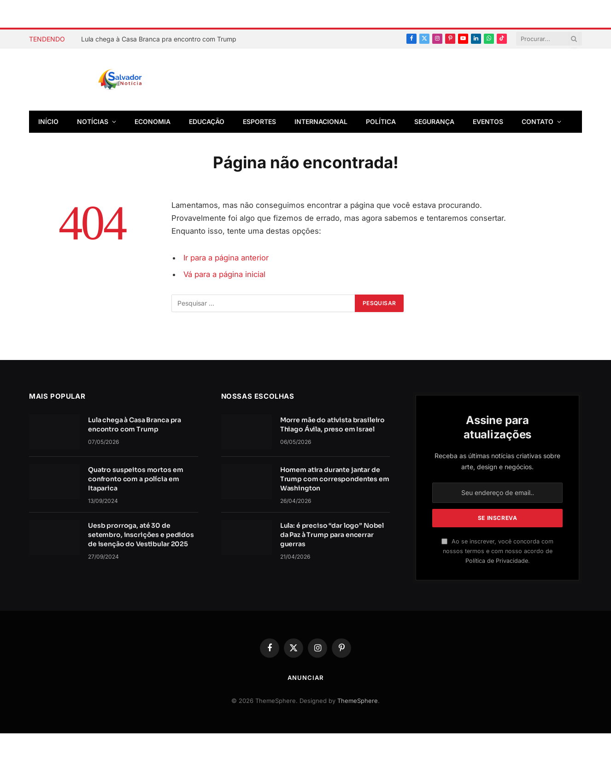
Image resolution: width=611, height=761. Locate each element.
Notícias (92, 121)
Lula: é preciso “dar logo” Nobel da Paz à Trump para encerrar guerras (332, 534)
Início (48, 121)
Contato (537, 121)
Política (381, 121)
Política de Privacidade (496, 560)
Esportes (259, 121)
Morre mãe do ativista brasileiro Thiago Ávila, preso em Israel (332, 424)
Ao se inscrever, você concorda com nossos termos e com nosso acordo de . (497, 551)
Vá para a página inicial (224, 274)
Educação (206, 121)
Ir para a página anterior (226, 257)
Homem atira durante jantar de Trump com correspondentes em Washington (334, 479)
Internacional (320, 121)
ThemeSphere (357, 700)
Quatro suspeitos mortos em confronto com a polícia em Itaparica (135, 479)
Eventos (488, 121)
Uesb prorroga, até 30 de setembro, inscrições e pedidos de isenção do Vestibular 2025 (141, 534)
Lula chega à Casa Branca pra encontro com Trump (158, 39)
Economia (152, 121)
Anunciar (305, 677)
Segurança (434, 121)
